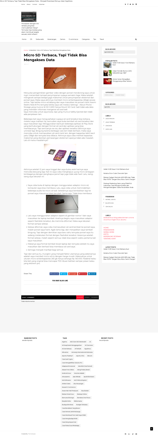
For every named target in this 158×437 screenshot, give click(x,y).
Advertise (42, 4)
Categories (86, 39)
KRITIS (105, 234)
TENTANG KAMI (109, 239)
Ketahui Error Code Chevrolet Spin (115, 173)
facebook (94, 297)
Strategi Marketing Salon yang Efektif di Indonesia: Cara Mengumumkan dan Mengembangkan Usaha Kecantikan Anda (118, 185)
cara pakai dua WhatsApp (70, 426)
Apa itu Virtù (80, 356)
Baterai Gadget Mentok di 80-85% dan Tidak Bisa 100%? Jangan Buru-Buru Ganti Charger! (118, 178)
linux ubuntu (120, 220)
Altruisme (65, 352)
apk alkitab (76, 377)
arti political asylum (80, 380)
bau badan (85, 391)
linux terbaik (109, 122)
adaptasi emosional (68, 366)
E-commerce (73, 39)
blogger (79, 297)
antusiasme (66, 377)
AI (90, 342)
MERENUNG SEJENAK (111, 236)
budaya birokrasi (67, 405)
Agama (64, 342)
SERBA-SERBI (108, 232)
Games (62, 39)
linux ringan (109, 118)
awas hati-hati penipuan (70, 391)
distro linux (108, 95)
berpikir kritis (66, 401)
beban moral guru (68, 394)
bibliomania (78, 401)
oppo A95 (108, 129)
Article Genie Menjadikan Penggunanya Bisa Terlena (121, 80)
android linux (107, 217)
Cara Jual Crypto (67, 359)
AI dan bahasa (66, 349)
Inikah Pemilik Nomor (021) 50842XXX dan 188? (121, 72)
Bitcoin (89, 356)
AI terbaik (78, 349)
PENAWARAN (108, 230)
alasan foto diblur (68, 370)
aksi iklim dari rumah (85, 366)
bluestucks (109, 203)
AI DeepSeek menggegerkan (72, 345)
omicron (108, 125)
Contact (35, 4)
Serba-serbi (40, 39)
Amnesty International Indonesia (82, 352)
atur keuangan (78, 384)
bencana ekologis (68, 398)
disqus (86, 297)
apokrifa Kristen (89, 377)
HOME (105, 228)
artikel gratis (110, 199)
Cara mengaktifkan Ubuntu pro (72, 363)
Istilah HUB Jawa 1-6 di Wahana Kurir (115, 169)
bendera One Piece (83, 398)
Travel (102, 39)
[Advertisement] (99, 22)
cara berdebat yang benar (71, 408)
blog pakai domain (120, 217)
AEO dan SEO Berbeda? (78, 342)
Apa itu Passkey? (67, 356)
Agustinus (87, 349)
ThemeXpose (32, 434)
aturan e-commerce (69, 387)
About (29, 4)
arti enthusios (66, 380)
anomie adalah (79, 373)
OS (31, 39)
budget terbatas (81, 405)
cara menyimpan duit (69, 422)
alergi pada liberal (83, 370)
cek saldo (108, 206)
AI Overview (89, 345)
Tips (94, 39)
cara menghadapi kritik (69, 419)
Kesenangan (51, 39)
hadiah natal (119, 95)
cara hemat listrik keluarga (71, 412)
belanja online (82, 394)
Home (24, 4)
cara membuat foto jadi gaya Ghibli (74, 415)
